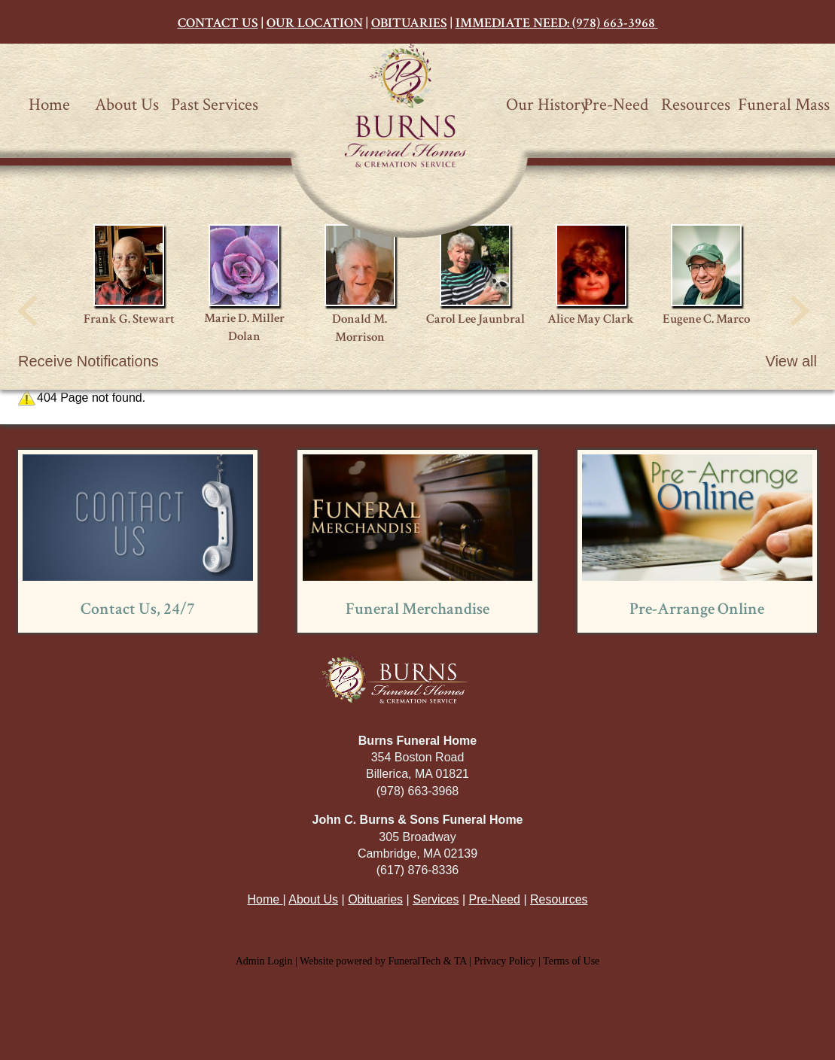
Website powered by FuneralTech (370, 961)
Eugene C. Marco (706, 319)
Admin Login (264, 961)
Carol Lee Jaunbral (475, 319)
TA (460, 961)
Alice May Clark (590, 319)
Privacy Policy (505, 961)
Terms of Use (571, 961)
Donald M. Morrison (359, 328)
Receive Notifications (88, 361)
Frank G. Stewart (129, 319)
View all (791, 361)
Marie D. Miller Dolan (244, 327)
